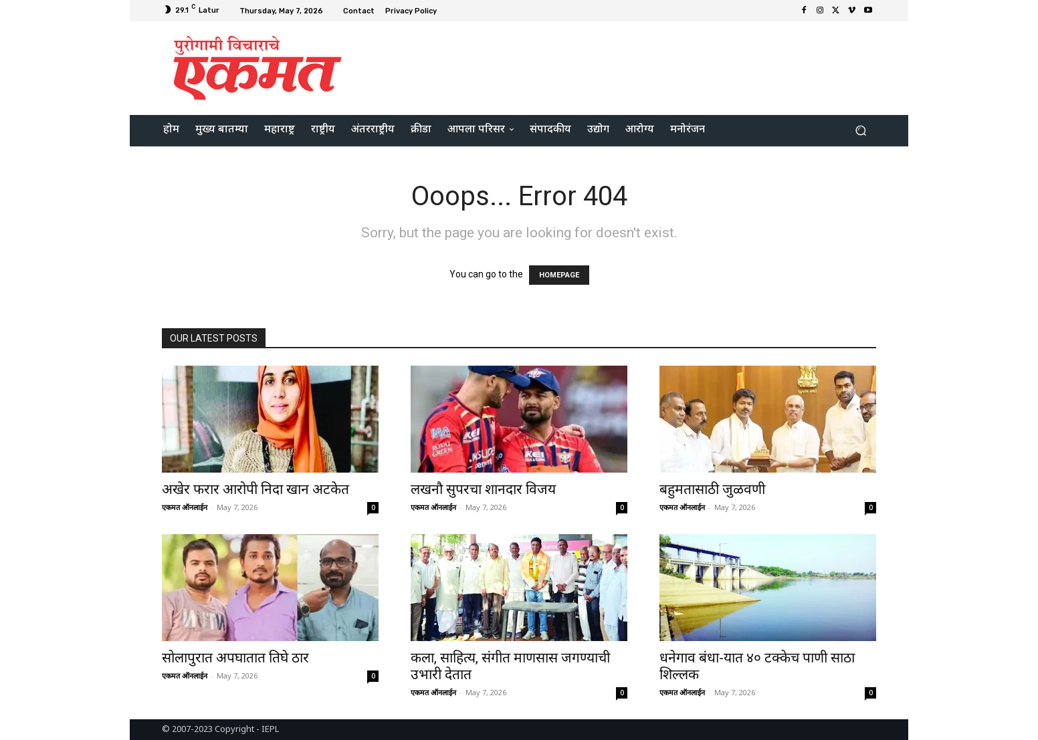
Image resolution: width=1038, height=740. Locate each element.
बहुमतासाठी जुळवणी (712, 489)
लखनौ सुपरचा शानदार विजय (483, 489)
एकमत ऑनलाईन (184, 507)
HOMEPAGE (559, 275)
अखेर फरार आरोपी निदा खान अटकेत (255, 489)
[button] (860, 130)
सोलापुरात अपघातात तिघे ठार (235, 658)
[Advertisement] (630, 66)
